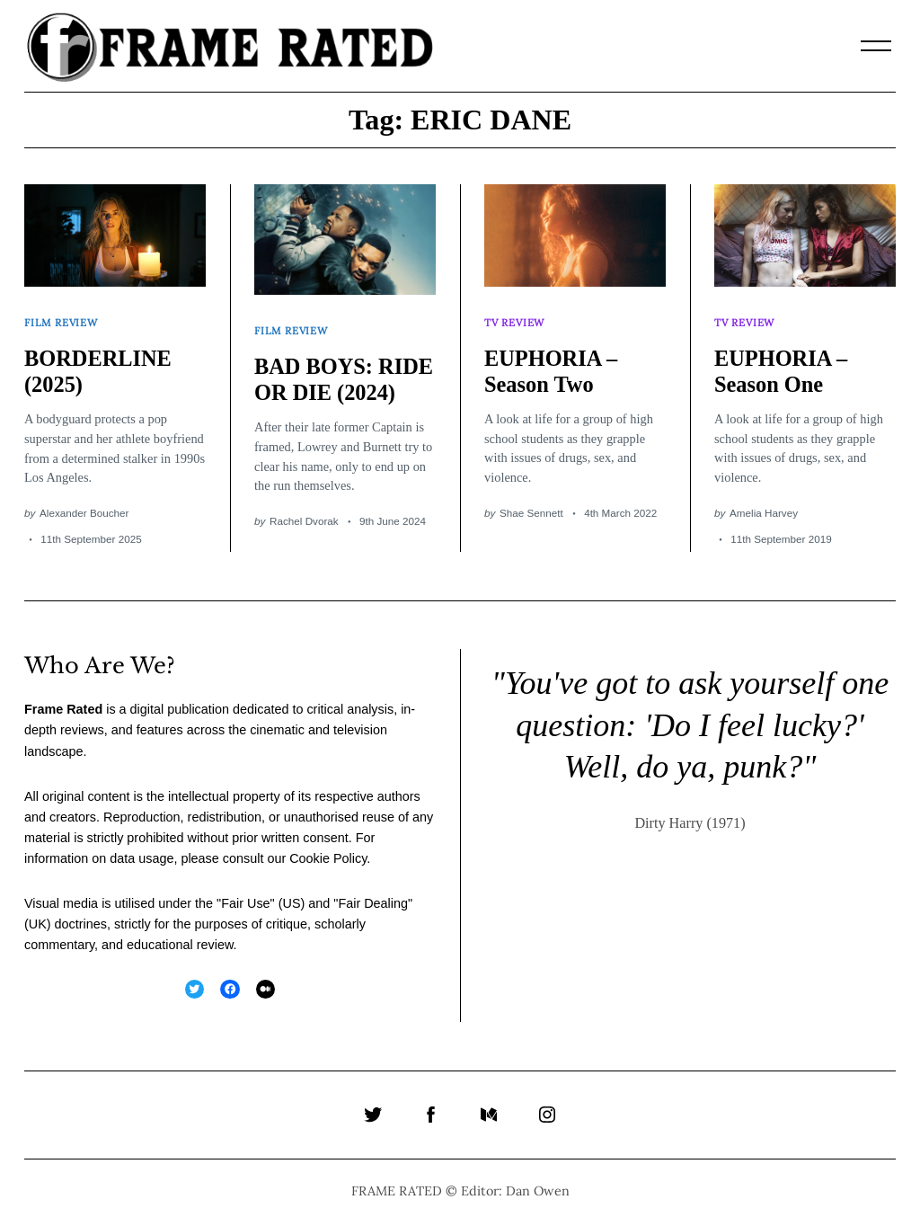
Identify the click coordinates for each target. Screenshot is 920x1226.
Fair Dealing (373, 905)
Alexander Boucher (84, 507)
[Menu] (876, 46)
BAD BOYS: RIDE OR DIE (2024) (324, 386)
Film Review (62, 318)
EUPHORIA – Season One (782, 365)
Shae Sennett (531, 506)
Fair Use (245, 905)
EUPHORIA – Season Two (552, 365)
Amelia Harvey (764, 506)
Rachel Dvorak (304, 540)
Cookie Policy (328, 860)
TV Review (515, 318)
